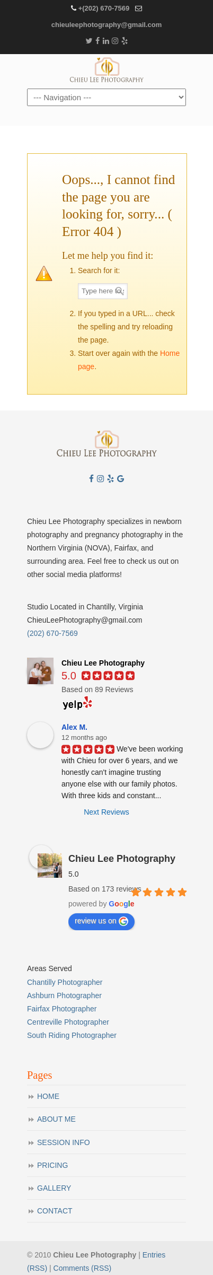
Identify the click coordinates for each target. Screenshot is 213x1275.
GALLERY (54, 1188)
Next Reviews (106, 812)
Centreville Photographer (68, 1022)
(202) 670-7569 (52, 633)
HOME (48, 1096)
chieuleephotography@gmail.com (106, 25)
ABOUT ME (56, 1119)
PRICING (52, 1165)
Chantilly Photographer (64, 982)
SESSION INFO (63, 1142)
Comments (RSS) (83, 1268)
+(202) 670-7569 (104, 8)
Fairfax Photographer (62, 1009)
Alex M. (74, 727)
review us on (101, 921)
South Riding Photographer (72, 1035)
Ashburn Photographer (64, 995)
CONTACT (55, 1211)
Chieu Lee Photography (106, 70)
